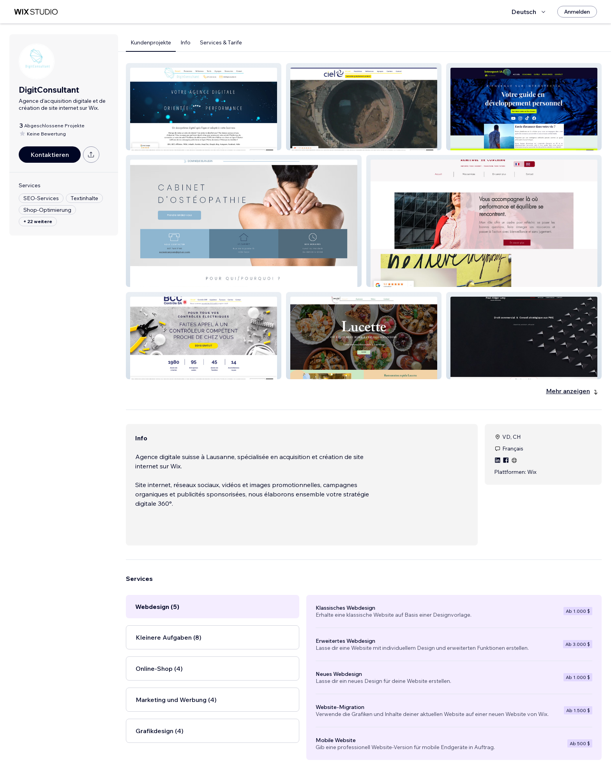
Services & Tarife (221, 42)
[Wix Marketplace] (36, 11)
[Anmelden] (577, 12)
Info (185, 42)
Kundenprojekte (151, 42)
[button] (203, 106)
